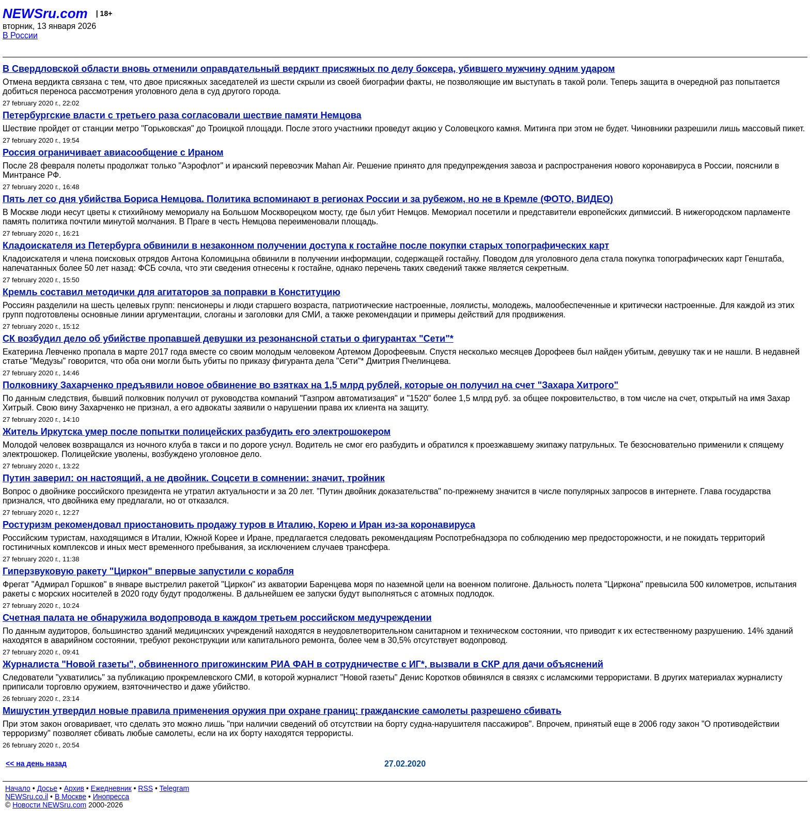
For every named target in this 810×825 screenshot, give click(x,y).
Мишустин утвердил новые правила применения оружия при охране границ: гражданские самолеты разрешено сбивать (282, 711)
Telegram (175, 788)
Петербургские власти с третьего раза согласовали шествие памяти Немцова (182, 115)
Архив (74, 788)
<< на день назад (36, 763)
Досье (47, 788)
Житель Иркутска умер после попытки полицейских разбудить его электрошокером (197, 431)
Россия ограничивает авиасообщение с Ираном (113, 152)
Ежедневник (111, 788)
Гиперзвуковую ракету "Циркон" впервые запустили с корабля (148, 571)
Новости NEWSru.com (49, 805)
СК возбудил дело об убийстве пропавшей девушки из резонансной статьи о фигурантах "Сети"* (228, 338)
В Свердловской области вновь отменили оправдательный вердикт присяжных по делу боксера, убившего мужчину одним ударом (309, 69)
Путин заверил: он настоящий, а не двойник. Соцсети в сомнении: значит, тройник (194, 478)
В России (20, 35)
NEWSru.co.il (26, 796)
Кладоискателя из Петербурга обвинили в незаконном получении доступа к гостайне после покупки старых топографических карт (306, 245)
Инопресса (111, 796)
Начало (17, 788)
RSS (145, 788)
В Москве (70, 796)
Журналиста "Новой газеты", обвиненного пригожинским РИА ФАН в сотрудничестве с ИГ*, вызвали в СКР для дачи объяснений (303, 664)
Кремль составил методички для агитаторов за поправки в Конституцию (171, 292)
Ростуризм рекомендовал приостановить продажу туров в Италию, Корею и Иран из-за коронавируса (239, 525)
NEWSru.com (45, 13)
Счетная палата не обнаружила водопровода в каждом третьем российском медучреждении (217, 618)
